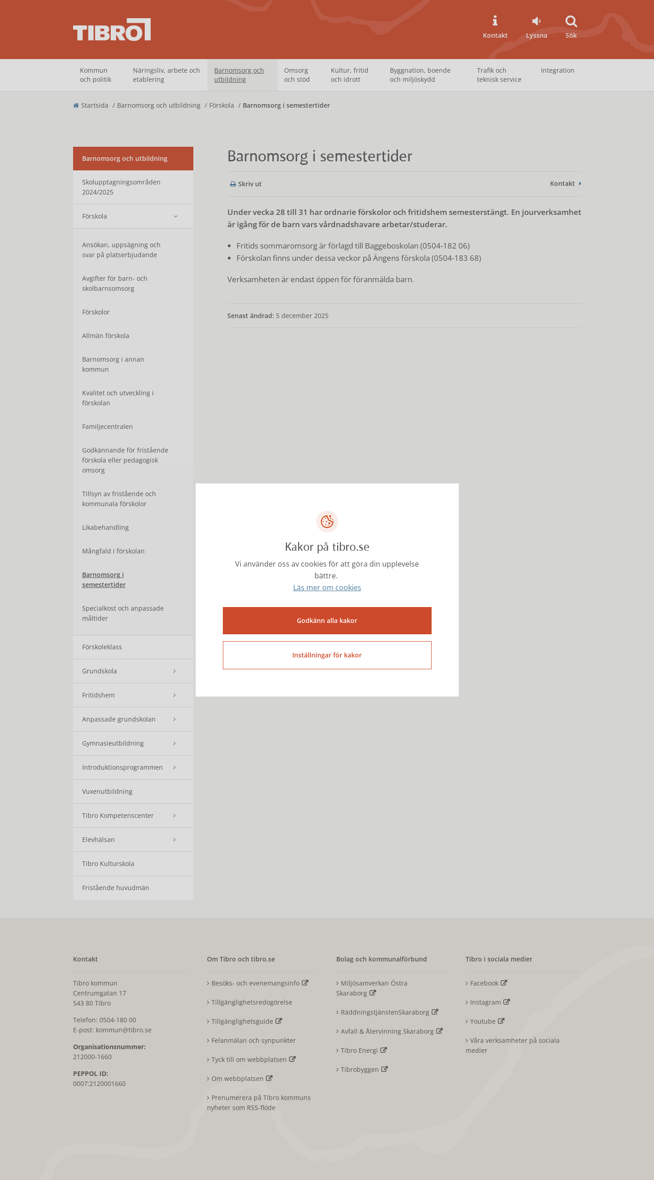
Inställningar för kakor (327, 655)
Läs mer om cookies (327, 587)
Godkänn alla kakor (327, 620)
